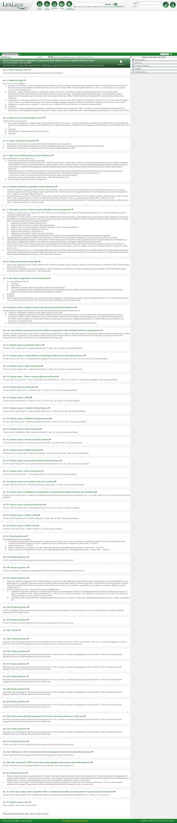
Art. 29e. (15, 620)
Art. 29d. (15, 607)
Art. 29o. (15, 741)
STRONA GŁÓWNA (39, 9)
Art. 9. (26, 278)
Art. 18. (27, 418)
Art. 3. (23, 118)
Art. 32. (16, 802)
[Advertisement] (88, 31)
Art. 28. (20, 525)
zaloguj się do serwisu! (113, 7)
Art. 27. (21, 515)
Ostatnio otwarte (139, 72)
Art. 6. (29, 186)
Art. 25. (49, 492)
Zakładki (136, 69)
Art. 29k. (15, 689)
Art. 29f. (11, 630)
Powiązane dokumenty (141, 66)
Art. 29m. (43, 716)
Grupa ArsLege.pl (26, 821)
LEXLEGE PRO (88, 57)
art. (105, 86)
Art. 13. (22, 366)
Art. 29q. (47, 762)
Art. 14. (30, 376)
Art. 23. (22, 471)
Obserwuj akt (121, 62)
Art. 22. (31, 460)
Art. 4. (20, 141)
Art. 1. (16, 70)
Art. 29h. (15, 651)
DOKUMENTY (54, 8)
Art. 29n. (15, 729)
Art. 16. (17, 397)
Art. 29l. (15, 701)
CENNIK (62, 8)
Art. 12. (43, 355)
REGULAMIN (169, 821)
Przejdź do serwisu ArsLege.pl (75, 821)
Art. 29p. (47, 752)
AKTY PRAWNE (47, 9)
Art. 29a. (15, 557)
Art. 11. (23, 345)
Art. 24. (29, 481)
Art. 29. (15, 536)
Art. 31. (58, 792)
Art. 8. (21, 261)
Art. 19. (21, 429)
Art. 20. (26, 439)
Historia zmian (138, 60)
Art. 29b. (15, 567)
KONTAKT (159, 821)
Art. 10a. (52, 330)
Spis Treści (137, 63)
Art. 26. (23, 504)
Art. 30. (15, 773)
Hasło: (135, 6)
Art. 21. (22, 450)
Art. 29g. (15, 639)
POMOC (151, 821)
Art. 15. (19, 387)
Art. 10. (39, 307)
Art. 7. (37, 209)
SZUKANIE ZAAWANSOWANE (69, 9)
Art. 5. (27, 155)
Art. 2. (13, 80)
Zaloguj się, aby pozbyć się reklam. (153, 57)
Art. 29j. (15, 676)
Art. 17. (25, 408)
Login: (135, 3)
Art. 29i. (15, 664)
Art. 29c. (15, 578)
